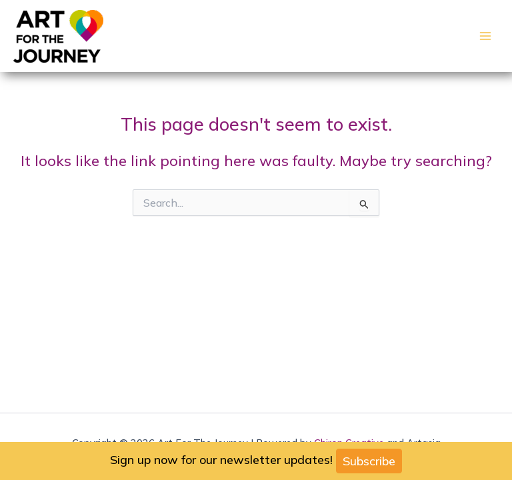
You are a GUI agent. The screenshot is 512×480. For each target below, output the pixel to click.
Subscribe (369, 461)
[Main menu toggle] (485, 36)
